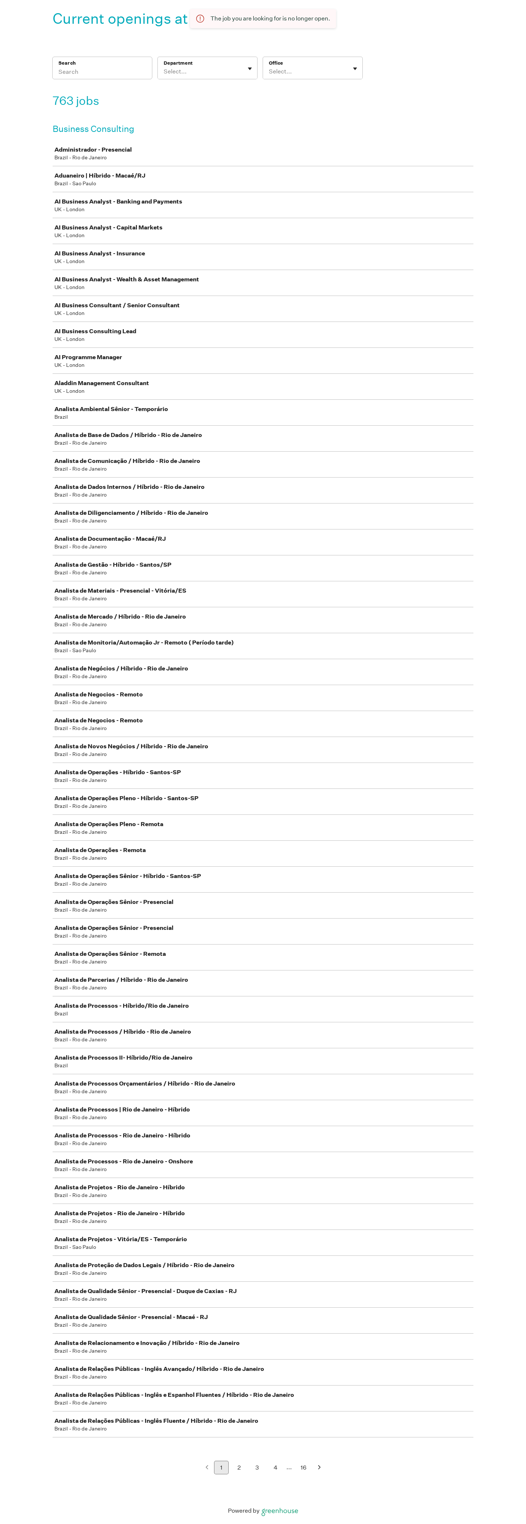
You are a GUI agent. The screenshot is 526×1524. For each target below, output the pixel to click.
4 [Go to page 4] (276, 1467)
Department (178, 63)
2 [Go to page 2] (239, 1467)
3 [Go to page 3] (257, 1467)
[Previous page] (207, 1468)
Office (276, 63)
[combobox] (164, 72)
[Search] (102, 72)
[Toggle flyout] (249, 68)
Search (67, 63)
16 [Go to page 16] (303, 1467)
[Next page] (319, 1468)
